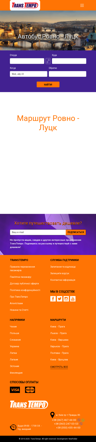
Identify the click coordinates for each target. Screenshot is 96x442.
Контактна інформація (62, 280)
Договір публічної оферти (24, 283)
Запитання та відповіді (63, 266)
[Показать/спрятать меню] (82, 5)
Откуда (13, 55)
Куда (54, 55)
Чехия (13, 326)
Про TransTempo (19, 296)
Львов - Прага (58, 333)
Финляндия (16, 372)
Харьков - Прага (59, 346)
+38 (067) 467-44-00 (64, 419)
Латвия (14, 359)
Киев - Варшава (59, 339)
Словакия (15, 339)
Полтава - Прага (59, 353)
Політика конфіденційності (25, 290)
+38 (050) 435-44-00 (68, 427)
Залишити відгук (59, 273)
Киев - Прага (57, 326)
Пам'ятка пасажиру (20, 277)
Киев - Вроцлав (59, 359)
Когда (13, 68)
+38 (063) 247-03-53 (66, 423)
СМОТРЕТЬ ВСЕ (59, 367)
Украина (14, 346)
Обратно (53, 68)
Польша (14, 333)
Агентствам (16, 303)
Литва (13, 353)
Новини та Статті (19, 310)
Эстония (14, 366)
